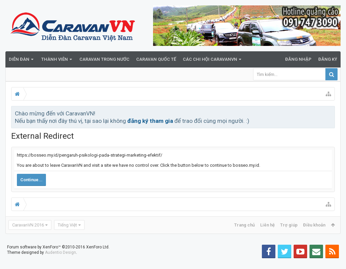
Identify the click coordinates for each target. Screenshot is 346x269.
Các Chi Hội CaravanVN (210, 59)
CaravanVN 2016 (28, 224)
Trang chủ (244, 224)
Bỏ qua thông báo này (330, 113)
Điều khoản (314, 224)
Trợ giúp (289, 224)
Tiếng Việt (67, 224)
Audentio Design (60, 263)
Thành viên (54, 59)
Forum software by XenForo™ (58, 257)
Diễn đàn (19, 59)
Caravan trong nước (104, 59)
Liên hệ (267, 224)
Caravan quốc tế (156, 59)
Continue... (31, 179)
